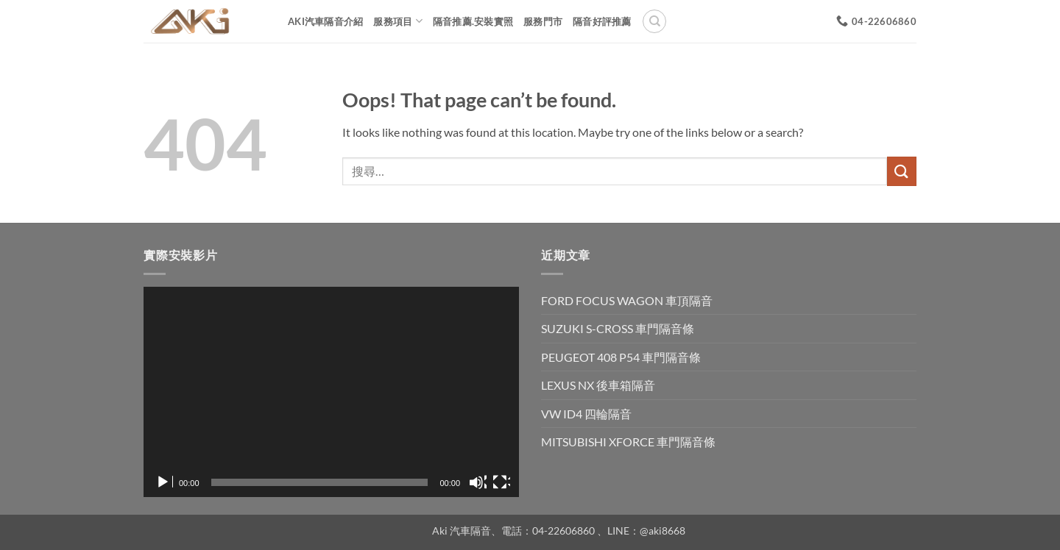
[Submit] (901, 171)
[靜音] (478, 482)
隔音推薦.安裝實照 (473, 21)
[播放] (164, 482)
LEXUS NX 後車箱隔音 (598, 385)
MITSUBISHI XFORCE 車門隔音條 (628, 442)
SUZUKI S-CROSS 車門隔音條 (617, 328)
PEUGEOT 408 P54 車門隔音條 (621, 357)
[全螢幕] (501, 482)
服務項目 (397, 21)
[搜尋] (654, 21)
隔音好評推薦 (602, 21)
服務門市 (542, 21)
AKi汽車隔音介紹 (325, 21)
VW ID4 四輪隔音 (586, 414)
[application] (331, 392)
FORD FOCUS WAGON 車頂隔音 (627, 300)
